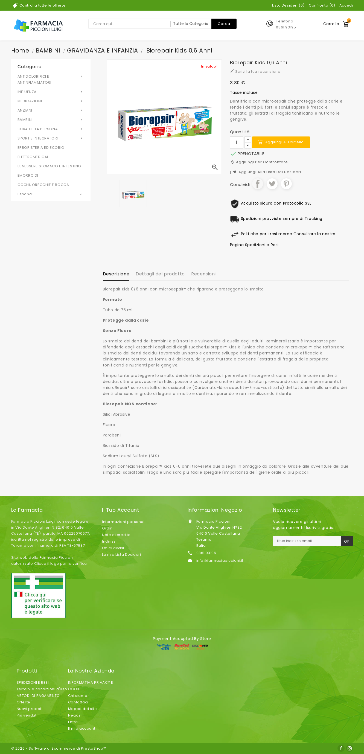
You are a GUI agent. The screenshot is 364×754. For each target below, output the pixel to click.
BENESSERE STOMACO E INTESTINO (49, 166)
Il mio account (81, 728)
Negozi (75, 715)
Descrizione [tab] (116, 274)
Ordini (108, 528)
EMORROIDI (28, 175)
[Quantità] (236, 142)
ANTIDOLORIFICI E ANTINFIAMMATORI (51, 79)
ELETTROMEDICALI (34, 156)
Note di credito (116, 534)
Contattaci (78, 702)
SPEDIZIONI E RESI (33, 682)
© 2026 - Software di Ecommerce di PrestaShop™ (58, 748)
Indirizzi (109, 541)
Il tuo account (120, 510)
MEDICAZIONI (51, 101)
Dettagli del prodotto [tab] (160, 274)
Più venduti (27, 715)
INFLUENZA (51, 91)
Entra (73, 721)
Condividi (257, 183)
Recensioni (203, 274)
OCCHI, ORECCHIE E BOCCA (43, 184)
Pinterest (286, 183)
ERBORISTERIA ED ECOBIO (41, 147)
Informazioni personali (123, 521)
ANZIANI (51, 110)
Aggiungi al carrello (284, 142)
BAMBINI (51, 119)
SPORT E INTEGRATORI (51, 138)
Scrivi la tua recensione (255, 71)
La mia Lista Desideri (121, 554)
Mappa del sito (82, 708)
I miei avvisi (113, 548)
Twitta (272, 183)
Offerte (23, 702)
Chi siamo (77, 695)
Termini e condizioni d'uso (42, 689)
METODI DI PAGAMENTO (38, 695)
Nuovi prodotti (30, 708)
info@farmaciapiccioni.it (219, 560)
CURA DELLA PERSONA (51, 129)
